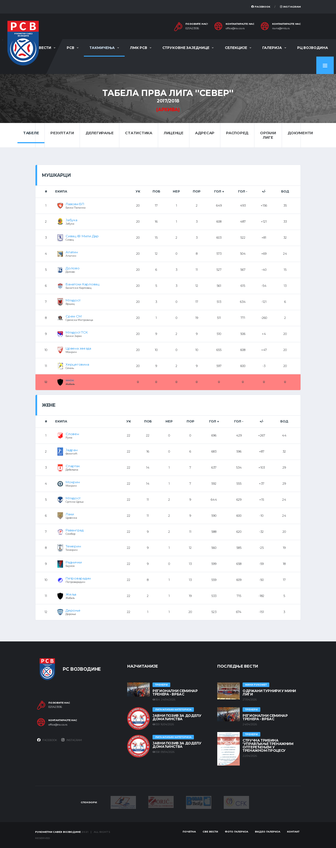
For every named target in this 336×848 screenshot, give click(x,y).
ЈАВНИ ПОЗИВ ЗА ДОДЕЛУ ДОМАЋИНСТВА (177, 717)
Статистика (138, 133)
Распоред (237, 133)
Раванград (75, 530)
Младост (73, 300)
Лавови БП (75, 204)
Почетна (189, 831)
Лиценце (173, 133)
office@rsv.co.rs (235, 28)
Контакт (293, 831)
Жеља (71, 594)
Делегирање (99, 133)
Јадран (72, 450)
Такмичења (102, 48)
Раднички (74, 562)
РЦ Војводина (312, 48)
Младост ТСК (77, 332)
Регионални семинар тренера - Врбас (175, 692)
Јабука (71, 220)
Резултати (62, 133)
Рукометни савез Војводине (58, 831)
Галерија (272, 48)
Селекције (236, 48)
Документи (300, 133)
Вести (45, 48)
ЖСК (70, 380)
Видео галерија (267, 831)
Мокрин (73, 482)
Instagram (290, 6)
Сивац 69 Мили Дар (82, 236)
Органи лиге (268, 135)
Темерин (73, 546)
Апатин (72, 252)
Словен (72, 434)
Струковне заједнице (185, 48)
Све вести (210, 831)
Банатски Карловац (82, 284)
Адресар (204, 133)
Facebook (260, 6)
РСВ (70, 48)
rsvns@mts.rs (281, 28)
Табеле (31, 133)
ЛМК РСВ (138, 48)
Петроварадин (78, 578)
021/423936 (192, 28)
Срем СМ (73, 316)
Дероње (73, 610)
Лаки (70, 514)
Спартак (73, 466)
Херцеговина (77, 364)
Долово (73, 268)
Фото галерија (236, 831)
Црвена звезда (78, 348)
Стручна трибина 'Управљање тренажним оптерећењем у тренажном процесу (268, 745)
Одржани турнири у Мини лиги (269, 692)
